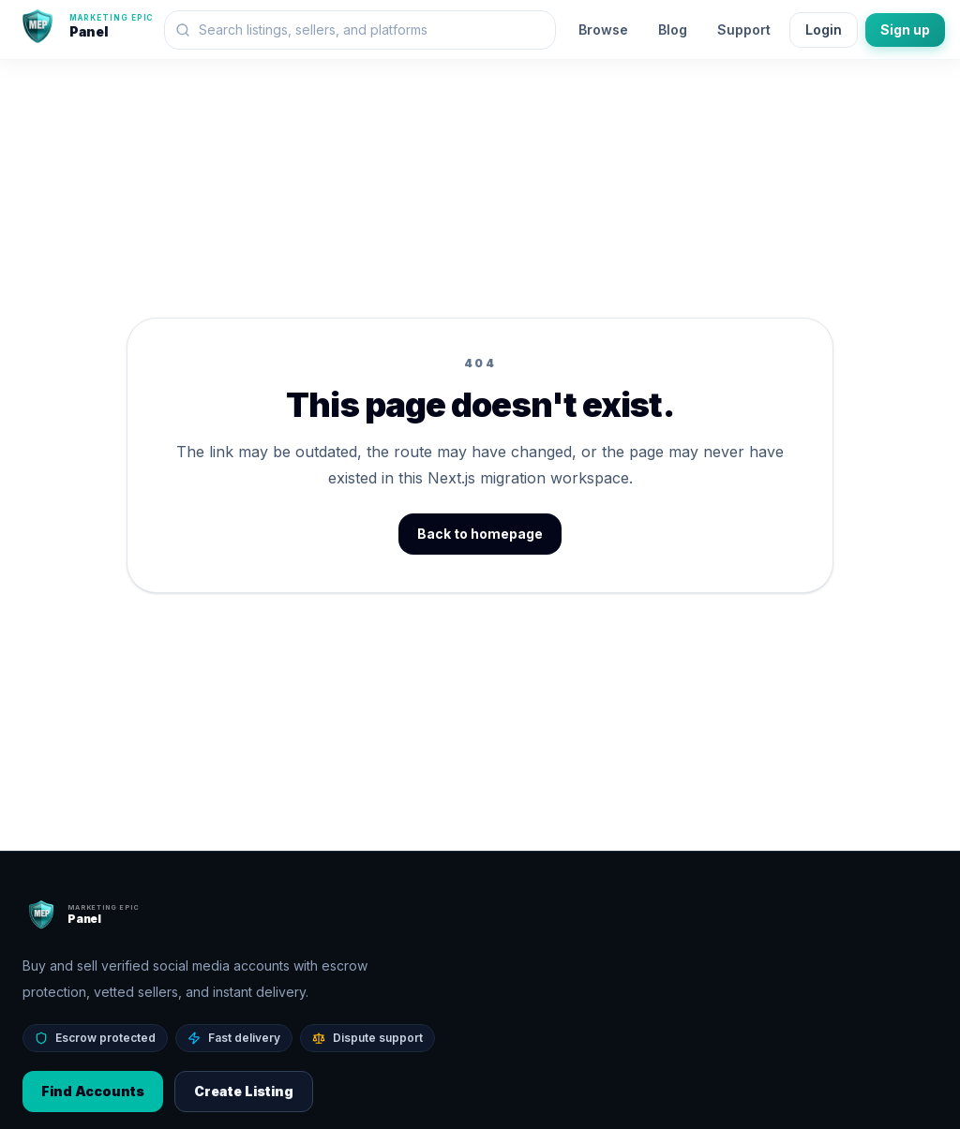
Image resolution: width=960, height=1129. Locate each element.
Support (744, 29)
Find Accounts (92, 1091)
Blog (672, 29)
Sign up (905, 29)
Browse (603, 29)
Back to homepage (480, 534)
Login (823, 29)
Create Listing (243, 1091)
